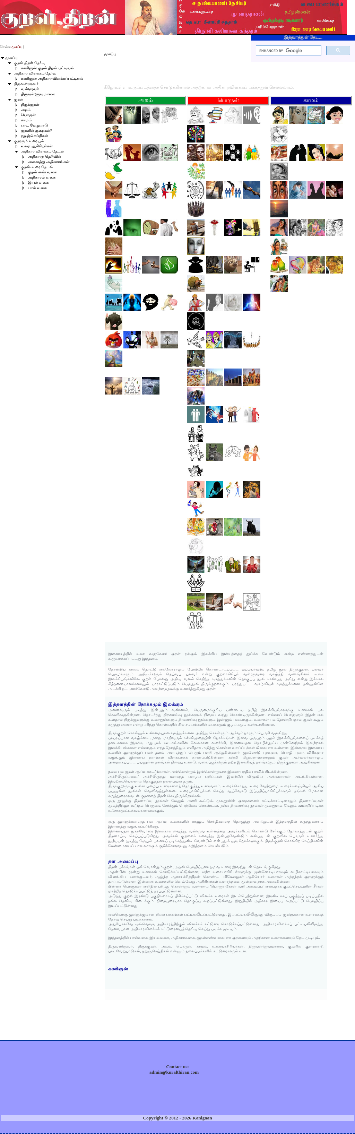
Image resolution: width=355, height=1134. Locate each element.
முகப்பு (11, 58)
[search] (288, 50)
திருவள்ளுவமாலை (38, 94)
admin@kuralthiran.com (174, 1072)
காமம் (26, 120)
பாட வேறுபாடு (34, 125)
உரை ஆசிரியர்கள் (37, 146)
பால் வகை (37, 188)
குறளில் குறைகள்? (36, 130)
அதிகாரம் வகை (41, 177)
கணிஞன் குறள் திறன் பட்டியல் (47, 68)
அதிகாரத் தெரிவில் (44, 156)
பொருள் (28, 115)
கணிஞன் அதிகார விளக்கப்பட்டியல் (52, 78)
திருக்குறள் (30, 104)
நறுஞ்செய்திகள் (34, 136)
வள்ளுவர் (30, 89)
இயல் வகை (38, 182)
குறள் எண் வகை (42, 172)
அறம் (26, 110)
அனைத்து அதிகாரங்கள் (48, 162)
